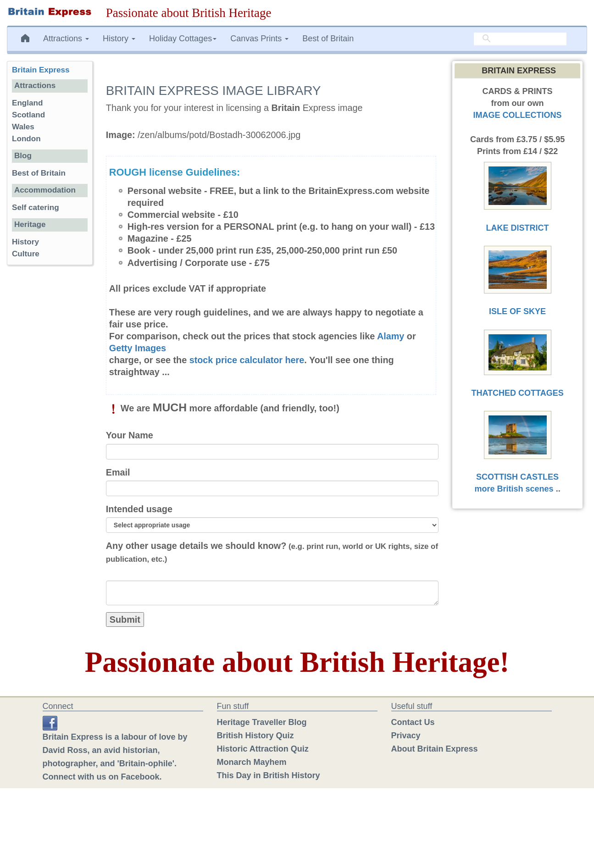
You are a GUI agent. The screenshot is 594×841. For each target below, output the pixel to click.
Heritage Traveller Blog (262, 722)
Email (118, 472)
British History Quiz (255, 735)
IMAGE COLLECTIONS (517, 115)
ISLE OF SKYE (517, 311)
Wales (23, 126)
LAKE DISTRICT (517, 227)
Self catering (35, 207)
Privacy (406, 735)
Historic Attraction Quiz (263, 748)
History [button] (119, 38)
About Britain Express (434, 748)
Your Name (129, 435)
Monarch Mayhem (252, 762)
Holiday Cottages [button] (183, 38)
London (26, 138)
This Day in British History (268, 775)
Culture (25, 253)
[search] (520, 38)
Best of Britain (328, 38)
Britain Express (40, 70)
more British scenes (514, 488)
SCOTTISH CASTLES (517, 476)
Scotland (28, 115)
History (25, 242)
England (27, 103)
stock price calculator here (247, 360)
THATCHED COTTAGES (517, 393)
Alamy (390, 336)
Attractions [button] (66, 38)
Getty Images (137, 348)
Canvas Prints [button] (259, 38)
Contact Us (413, 722)
